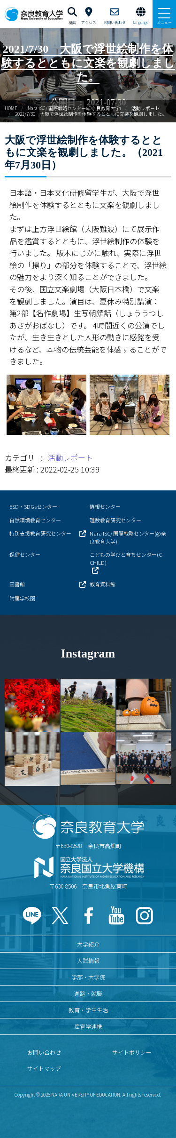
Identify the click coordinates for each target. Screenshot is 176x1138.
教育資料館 (102, 584)
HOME (11, 108)
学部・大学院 (88, 977)
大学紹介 (88, 944)
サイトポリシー (132, 1052)
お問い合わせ (44, 1052)
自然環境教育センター (35, 520)
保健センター (24, 554)
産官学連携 (88, 1026)
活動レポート (145, 108)
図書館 (17, 584)
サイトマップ (44, 1068)
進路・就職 (88, 993)
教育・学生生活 (88, 1010)
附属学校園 (22, 598)
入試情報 (88, 960)
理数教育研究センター (115, 520)
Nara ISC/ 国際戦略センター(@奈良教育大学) (74, 108)
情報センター (105, 506)
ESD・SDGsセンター (33, 506)
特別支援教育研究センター (40, 533)
